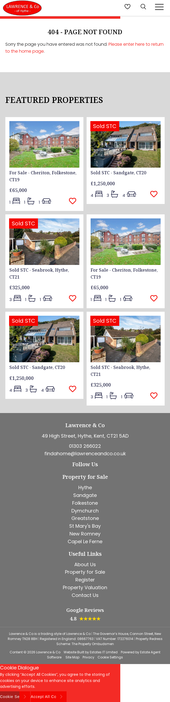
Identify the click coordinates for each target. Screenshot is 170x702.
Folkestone (85, 503)
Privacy (88, 657)
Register (85, 579)
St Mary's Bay (85, 526)
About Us (85, 564)
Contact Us (85, 595)
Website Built (74, 652)
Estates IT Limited (104, 652)
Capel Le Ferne (85, 541)
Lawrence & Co (48, 652)
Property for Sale (85, 572)
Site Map (72, 657)
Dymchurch (85, 510)
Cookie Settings (110, 657)
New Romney (85, 533)
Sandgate (85, 495)
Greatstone (85, 518)
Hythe (85, 487)
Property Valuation (85, 587)
